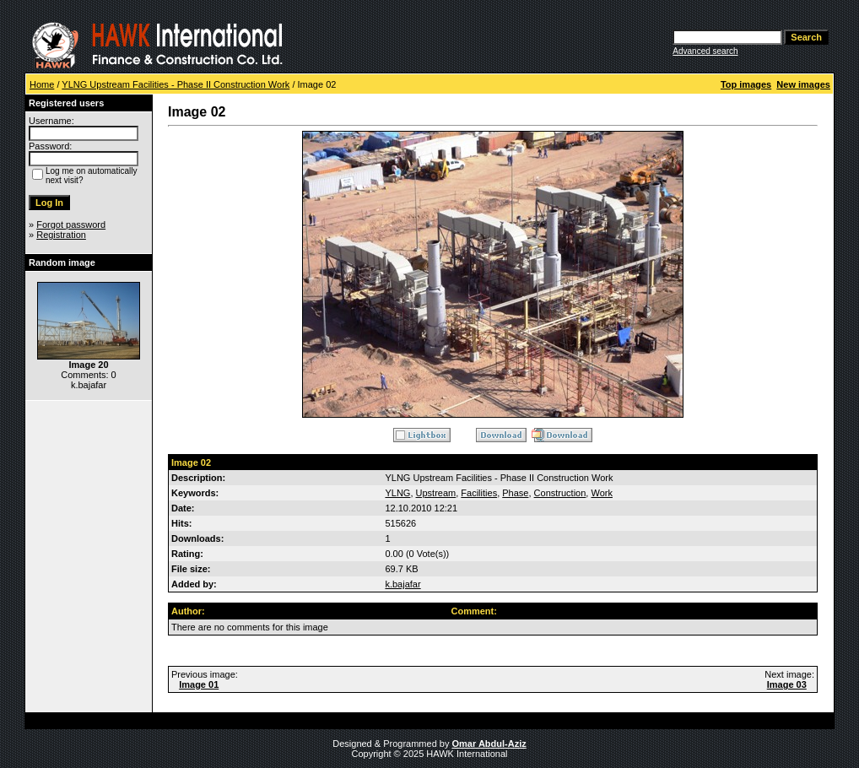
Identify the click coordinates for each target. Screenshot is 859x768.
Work (601, 493)
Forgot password (70, 224)
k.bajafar (402, 584)
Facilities (479, 493)
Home (42, 84)
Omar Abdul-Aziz (489, 743)
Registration (61, 235)
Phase (515, 493)
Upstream (436, 493)
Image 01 (199, 684)
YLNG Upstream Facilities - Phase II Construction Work (175, 84)
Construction (560, 493)
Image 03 (787, 684)
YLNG (397, 493)
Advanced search (705, 51)
